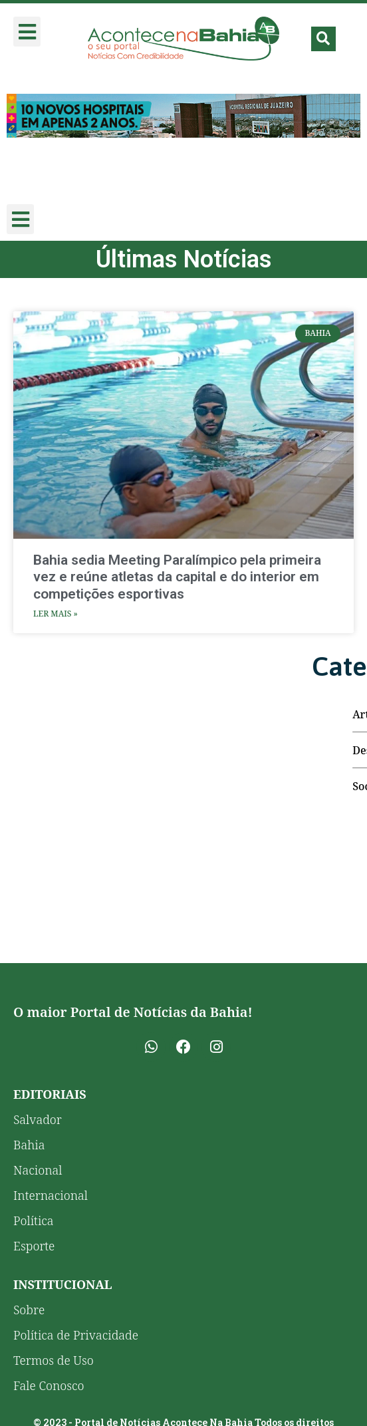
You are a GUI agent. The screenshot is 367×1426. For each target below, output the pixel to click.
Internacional (50, 1195)
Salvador (37, 1119)
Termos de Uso (53, 1360)
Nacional (37, 1170)
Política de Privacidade (75, 1335)
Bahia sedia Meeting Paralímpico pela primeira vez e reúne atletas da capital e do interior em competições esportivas (177, 576)
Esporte (34, 1246)
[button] (27, 32)
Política (33, 1220)
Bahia (29, 1145)
